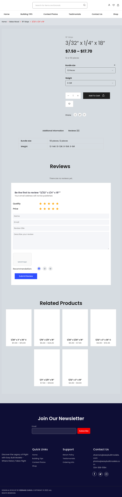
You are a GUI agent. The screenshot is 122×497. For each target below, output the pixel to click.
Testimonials (75, 14)
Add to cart (96, 96)
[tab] (53, 130)
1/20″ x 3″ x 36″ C (19, 339)
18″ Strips (25, 22)
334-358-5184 (99, 467)
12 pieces (63, 141)
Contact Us (97, 14)
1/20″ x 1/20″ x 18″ (75, 339)
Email (34, 426)
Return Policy (68, 454)
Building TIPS (26, 14)
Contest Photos (50, 14)
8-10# (66, 146)
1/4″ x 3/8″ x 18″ (47, 379)
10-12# (60, 146)
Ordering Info (68, 462)
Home (6, 14)
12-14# (53, 146)
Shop (115, 14)
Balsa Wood (14, 22)
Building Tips (37, 458)
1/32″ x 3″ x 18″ (75, 379)
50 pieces (54, 141)
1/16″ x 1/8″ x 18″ (47, 339)
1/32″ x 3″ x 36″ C (103, 339)
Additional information (53, 130)
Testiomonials (69, 458)
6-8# (72, 146)
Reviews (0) (74, 130)
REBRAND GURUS (25, 490)
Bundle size (70, 65)
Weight (68, 78)
